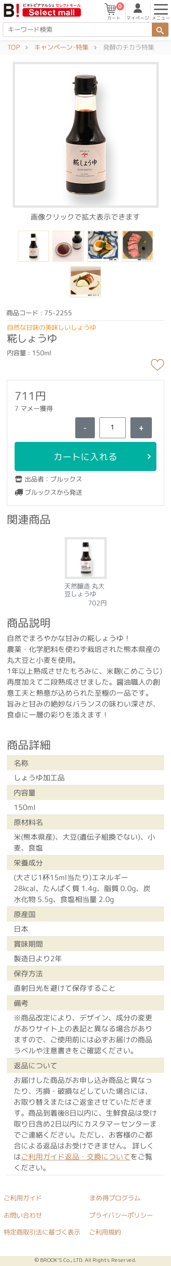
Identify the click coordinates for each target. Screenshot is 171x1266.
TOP (13, 47)
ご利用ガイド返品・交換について (75, 1157)
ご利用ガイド (23, 1198)
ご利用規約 (105, 1232)
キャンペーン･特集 (61, 47)
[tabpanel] (85, 569)
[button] (85, 134)
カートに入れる (85, 456)
